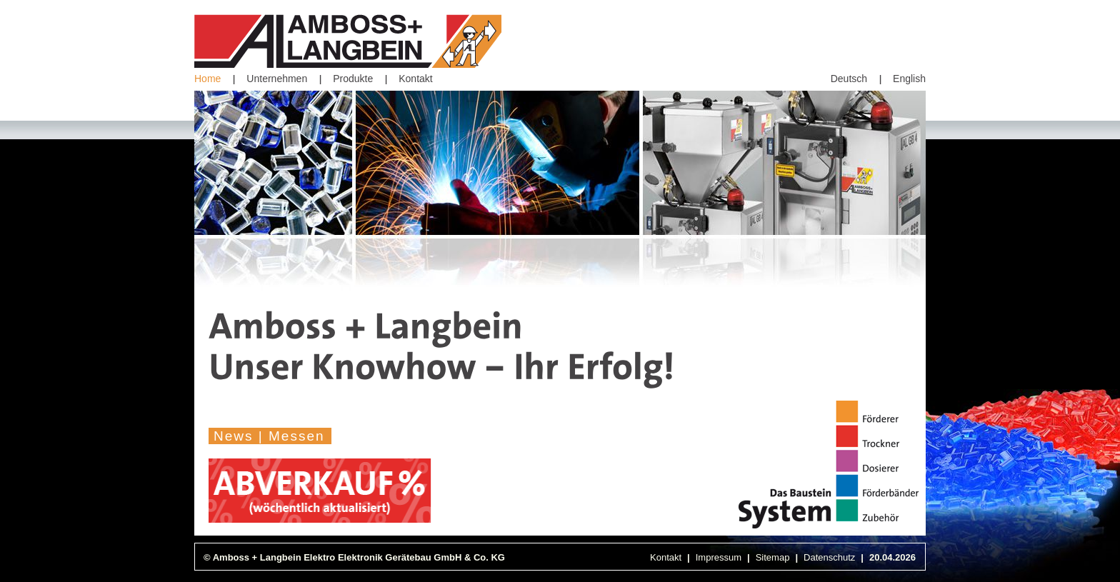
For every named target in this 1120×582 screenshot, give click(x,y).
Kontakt (415, 78)
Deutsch (849, 78)
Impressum (718, 557)
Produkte (353, 78)
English (909, 78)
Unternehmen (276, 78)
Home (207, 78)
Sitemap (773, 557)
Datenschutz (829, 557)
